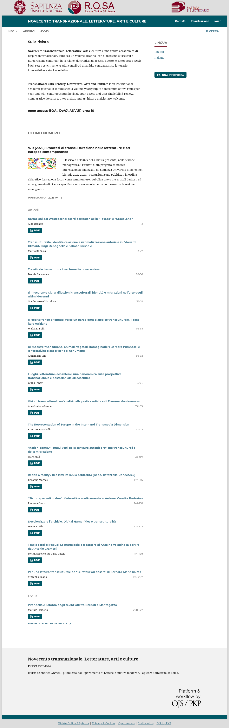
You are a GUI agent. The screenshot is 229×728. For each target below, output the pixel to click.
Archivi (29, 31)
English (159, 52)
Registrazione (200, 21)
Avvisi (44, 31)
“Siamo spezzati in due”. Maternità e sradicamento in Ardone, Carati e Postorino (85, 498)
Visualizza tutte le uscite (47, 623)
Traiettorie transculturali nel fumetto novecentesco (64, 269)
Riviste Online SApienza (73, 723)
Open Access (126, 723)
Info (11, 31)
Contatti (180, 21)
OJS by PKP (164, 723)
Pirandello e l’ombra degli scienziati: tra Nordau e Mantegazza (72, 605)
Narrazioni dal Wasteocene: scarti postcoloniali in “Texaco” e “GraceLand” (80, 219)
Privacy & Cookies (103, 723)
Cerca (212, 31)
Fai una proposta (170, 74)
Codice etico (146, 723)
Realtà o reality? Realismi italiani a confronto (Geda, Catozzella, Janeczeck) (81, 475)
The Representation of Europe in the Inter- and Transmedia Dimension (78, 424)
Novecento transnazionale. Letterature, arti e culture (87, 21)
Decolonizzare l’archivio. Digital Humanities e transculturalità (72, 521)
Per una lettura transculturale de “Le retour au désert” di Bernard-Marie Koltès (84, 572)
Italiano (159, 57)
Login (217, 21)
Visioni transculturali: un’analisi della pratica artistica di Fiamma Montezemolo (84, 401)
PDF (36, 230)
